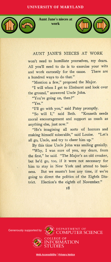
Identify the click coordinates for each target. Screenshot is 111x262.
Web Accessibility (46, 254)
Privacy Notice (66, 254)
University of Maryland (55, 7)
